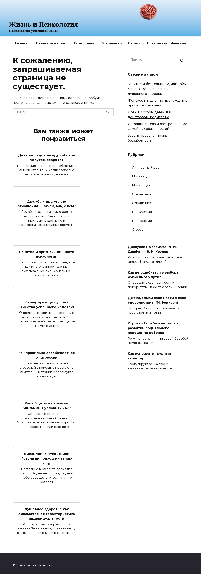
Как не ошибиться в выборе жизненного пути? (153, 274)
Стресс (134, 43)
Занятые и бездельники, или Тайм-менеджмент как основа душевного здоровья (158, 89)
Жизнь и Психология (43, 24)
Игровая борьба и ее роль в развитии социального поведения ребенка (153, 326)
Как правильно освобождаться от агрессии (46, 353)
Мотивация (112, 43)
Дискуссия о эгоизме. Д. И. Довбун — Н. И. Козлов (152, 249)
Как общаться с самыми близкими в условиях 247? (47, 403)
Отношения (84, 43)
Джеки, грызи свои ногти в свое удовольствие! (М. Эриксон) (157, 299)
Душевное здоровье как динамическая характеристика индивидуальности (46, 510)
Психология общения (166, 43)
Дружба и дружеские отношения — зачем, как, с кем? (46, 203)
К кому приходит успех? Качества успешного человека (46, 303)
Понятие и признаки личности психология (46, 253)
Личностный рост (52, 43)
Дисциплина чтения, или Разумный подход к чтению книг (46, 455)
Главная (22, 43)
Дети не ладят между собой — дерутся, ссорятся (46, 157)
